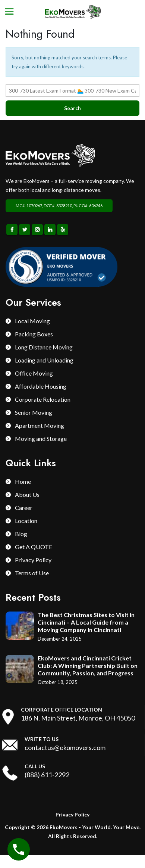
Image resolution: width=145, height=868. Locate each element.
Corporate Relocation (42, 399)
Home (23, 481)
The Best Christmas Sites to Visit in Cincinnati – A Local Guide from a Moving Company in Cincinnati (86, 622)
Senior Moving (33, 412)
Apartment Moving (39, 425)
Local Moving (32, 320)
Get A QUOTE (33, 546)
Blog (21, 533)
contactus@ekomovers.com (65, 747)
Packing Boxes (34, 333)
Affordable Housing (40, 386)
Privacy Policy (33, 559)
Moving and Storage (41, 438)
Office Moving (34, 373)
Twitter (24, 229)
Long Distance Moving (44, 347)
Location (26, 520)
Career (23, 507)
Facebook (12, 229)
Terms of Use (32, 572)
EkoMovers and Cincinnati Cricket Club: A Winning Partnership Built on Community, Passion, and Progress (88, 665)
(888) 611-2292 (47, 775)
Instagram (37, 229)
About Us (27, 494)
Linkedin (50, 229)
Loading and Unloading (44, 360)
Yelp (62, 229)
